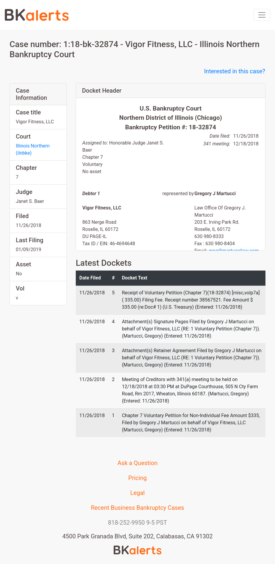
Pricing (137, 477)
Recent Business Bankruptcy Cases (137, 507)
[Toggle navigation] (262, 15)
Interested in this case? (234, 71)
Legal (137, 492)
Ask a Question (137, 463)
